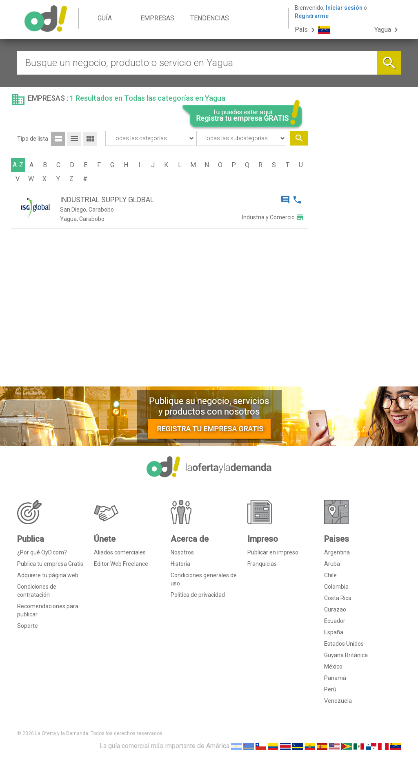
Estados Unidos (344, 643)
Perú (330, 689)
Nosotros (182, 552)
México (333, 666)
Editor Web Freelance (121, 564)
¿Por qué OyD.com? (42, 552)
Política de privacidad (198, 595)
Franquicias (262, 564)
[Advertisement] (357, 256)
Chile (330, 575)
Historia (180, 564)
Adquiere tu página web (47, 575)
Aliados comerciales (120, 552)
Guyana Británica (346, 655)
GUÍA (105, 18)
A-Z (18, 165)
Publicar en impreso (272, 552)
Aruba (332, 564)
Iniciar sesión (344, 7)
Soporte (27, 626)
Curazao (335, 609)
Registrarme (312, 16)
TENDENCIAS (209, 18)
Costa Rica (337, 598)
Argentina (337, 552)
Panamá (335, 678)
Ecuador (334, 621)
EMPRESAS (157, 18)
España (333, 632)
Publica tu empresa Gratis (50, 564)
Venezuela (338, 701)
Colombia (336, 586)
